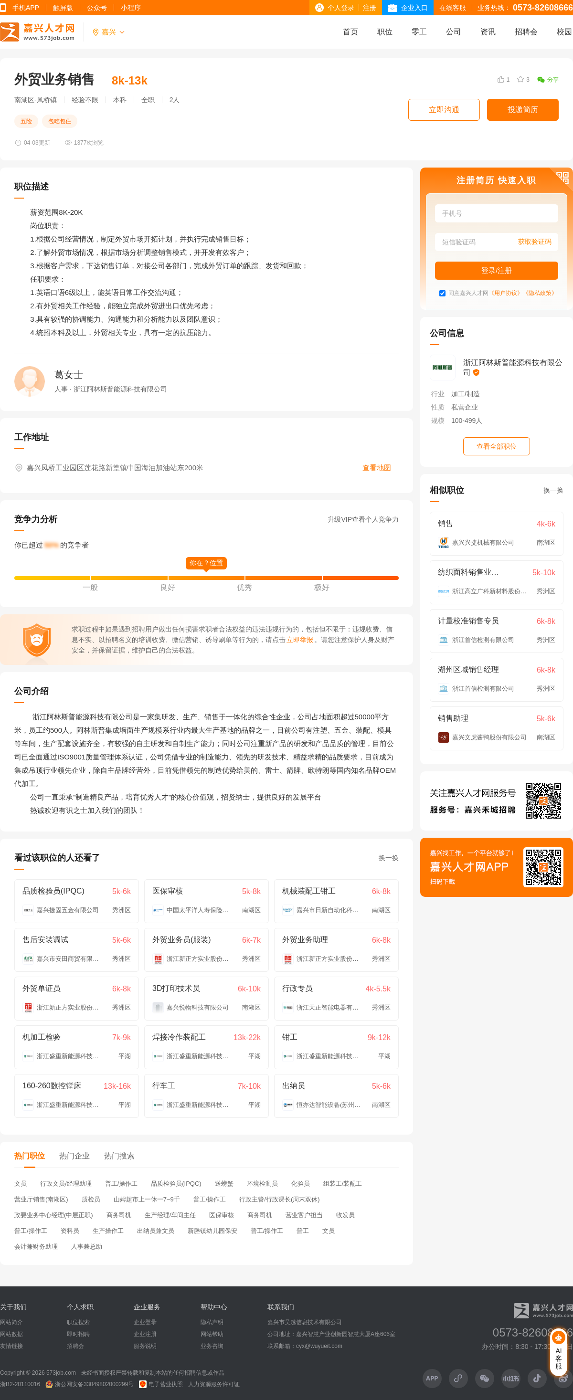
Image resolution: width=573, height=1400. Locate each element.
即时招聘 (78, 1334)
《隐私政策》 (540, 293)
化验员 (300, 1183)
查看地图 (376, 467)
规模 (438, 420)
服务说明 (145, 1346)
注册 (369, 7)
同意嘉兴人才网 (468, 293)
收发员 (345, 1215)
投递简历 (523, 109)
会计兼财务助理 (36, 1246)
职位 (385, 32)
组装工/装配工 (342, 1183)
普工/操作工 (121, 1183)
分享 (548, 79)
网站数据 (11, 1334)
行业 (438, 394)
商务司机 (118, 1215)
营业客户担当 (304, 1215)
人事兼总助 (86, 1246)
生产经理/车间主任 (170, 1215)
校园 (564, 32)
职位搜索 (78, 1322)
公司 (453, 32)
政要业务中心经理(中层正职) (53, 1215)
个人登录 (341, 7)
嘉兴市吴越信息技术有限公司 (304, 1322)
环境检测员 (262, 1183)
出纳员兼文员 (155, 1230)
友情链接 (11, 1346)
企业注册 (145, 1334)
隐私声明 (212, 1322)
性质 (438, 407)
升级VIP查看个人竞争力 (363, 519)
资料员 (70, 1230)
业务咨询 (212, 1346)
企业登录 (145, 1322)
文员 (20, 1183)
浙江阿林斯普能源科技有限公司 (512, 367)
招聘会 (526, 32)
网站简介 (11, 1322)
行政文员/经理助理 (66, 1183)
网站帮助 (212, 1334)
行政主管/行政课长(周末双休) (279, 1199)
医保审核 (221, 1215)
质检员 (91, 1199)
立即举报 (299, 639)
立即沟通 (444, 109)
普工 (303, 1230)
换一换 (389, 858)
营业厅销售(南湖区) (41, 1199)
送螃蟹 (224, 1183)
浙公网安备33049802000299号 (89, 1384)
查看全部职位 (497, 446)
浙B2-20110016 (20, 1384)
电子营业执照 (161, 1384)
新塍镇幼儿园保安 (212, 1230)
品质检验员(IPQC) (176, 1183)
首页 (350, 32)
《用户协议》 (505, 293)
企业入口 (414, 7)
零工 (419, 32)
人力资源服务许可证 (214, 1384)
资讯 (488, 32)
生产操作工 (108, 1230)
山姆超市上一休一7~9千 (147, 1199)
